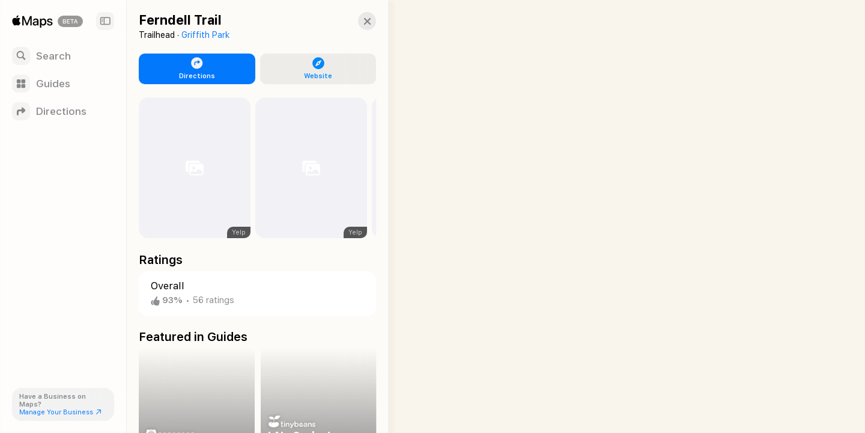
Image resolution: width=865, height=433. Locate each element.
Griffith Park (205, 35)
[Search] (63, 56)
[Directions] (63, 111)
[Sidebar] (105, 21)
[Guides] (63, 83)
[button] (358, 21)
